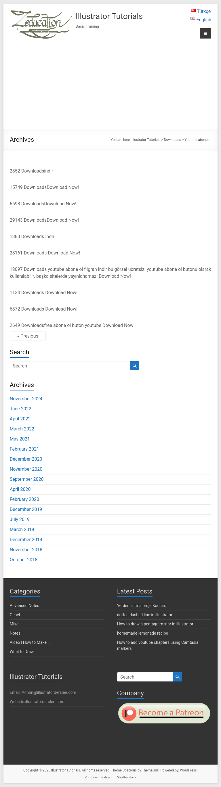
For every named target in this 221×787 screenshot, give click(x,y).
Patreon (107, 777)
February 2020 (24, 499)
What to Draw (22, 651)
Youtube (91, 777)
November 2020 (26, 469)
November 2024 (26, 398)
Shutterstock (126, 777)
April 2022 (20, 419)
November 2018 (26, 549)
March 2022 (22, 429)
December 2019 (26, 509)
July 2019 (20, 519)
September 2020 (27, 479)
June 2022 (20, 408)
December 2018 (26, 539)
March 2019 (22, 529)
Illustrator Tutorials (109, 16)
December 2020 (26, 459)
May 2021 (20, 439)
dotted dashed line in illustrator (144, 614)
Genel (15, 614)
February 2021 (24, 449)
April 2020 (20, 489)
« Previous (27, 336)
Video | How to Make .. (30, 642)
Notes (15, 633)
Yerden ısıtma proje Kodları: (141, 605)
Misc (14, 624)
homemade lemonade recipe (142, 633)
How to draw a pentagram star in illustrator (155, 624)
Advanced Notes (24, 605)
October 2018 (23, 559)
